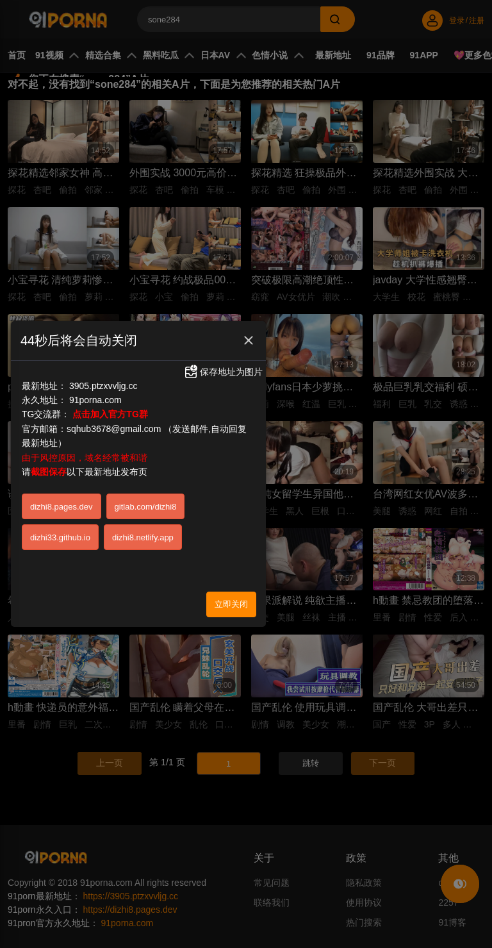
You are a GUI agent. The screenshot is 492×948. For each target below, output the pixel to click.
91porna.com (95, 394)
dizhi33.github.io (60, 531)
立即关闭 (231, 598)
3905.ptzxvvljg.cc (103, 380)
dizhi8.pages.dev (61, 501)
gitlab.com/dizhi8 (146, 501)
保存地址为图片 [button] (223, 366)
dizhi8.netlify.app (143, 531)
